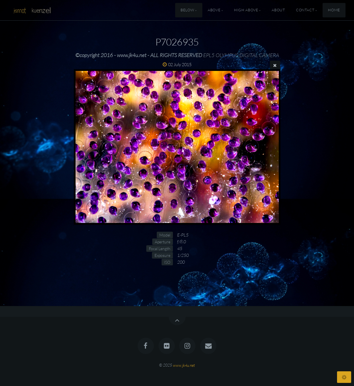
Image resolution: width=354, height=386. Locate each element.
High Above (246, 10)
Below (187, 10)
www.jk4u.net (184, 365)
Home (334, 10)
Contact (305, 10)
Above (214, 10)
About (278, 10)
